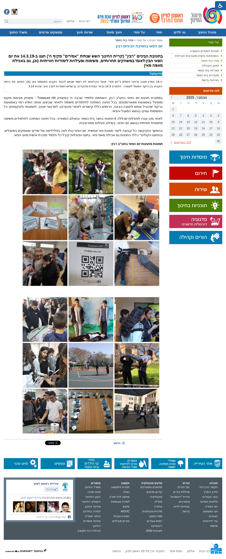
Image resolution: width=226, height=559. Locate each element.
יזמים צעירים (154, 521)
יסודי (159, 32)
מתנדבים (184, 501)
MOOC (125, 511)
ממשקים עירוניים (50, 32)
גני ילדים (179, 32)
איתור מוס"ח (93, 516)
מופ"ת (158, 501)
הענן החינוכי (93, 496)
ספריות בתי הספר (208, 70)
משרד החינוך (18, 32)
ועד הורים (184, 487)
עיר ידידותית (210, 521)
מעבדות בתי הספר (207, 75)
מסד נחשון (155, 516)
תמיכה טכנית (122, 516)
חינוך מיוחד (114, 32)
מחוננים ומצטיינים (151, 487)
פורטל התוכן (93, 506)
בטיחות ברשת (210, 80)
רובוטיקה (156, 525)
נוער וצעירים (210, 496)
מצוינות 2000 (154, 530)
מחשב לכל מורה (119, 496)
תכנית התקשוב (120, 487)
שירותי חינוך (84, 32)
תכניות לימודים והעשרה (204, 51)
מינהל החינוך (207, 32)
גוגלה (126, 492)
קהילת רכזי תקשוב (89, 530)
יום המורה (211, 506)
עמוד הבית (156, 40)
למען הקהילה (210, 65)
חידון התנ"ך (210, 492)
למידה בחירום (92, 511)
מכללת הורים (181, 492)
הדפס (117, 443)
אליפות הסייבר (209, 501)
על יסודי (139, 32)
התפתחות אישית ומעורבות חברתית (197, 56)
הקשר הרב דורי (208, 487)
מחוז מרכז (94, 492)
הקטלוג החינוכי (91, 501)
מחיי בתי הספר (210, 60)
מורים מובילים (121, 521)
